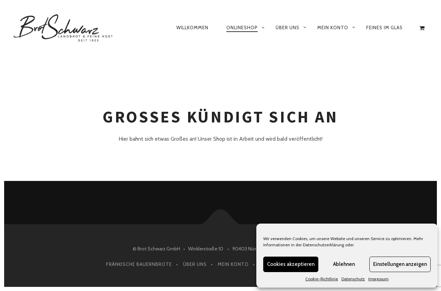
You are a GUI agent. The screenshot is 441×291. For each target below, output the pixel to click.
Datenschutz (353, 278)
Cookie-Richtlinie (321, 278)
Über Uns (195, 264)
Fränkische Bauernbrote (139, 264)
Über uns (287, 27)
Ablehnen (344, 264)
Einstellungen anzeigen (400, 264)
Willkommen (192, 27)
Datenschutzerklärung (323, 244)
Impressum (378, 278)
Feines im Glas (384, 27)
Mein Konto (332, 27)
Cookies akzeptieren (291, 264)
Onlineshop (242, 27)
